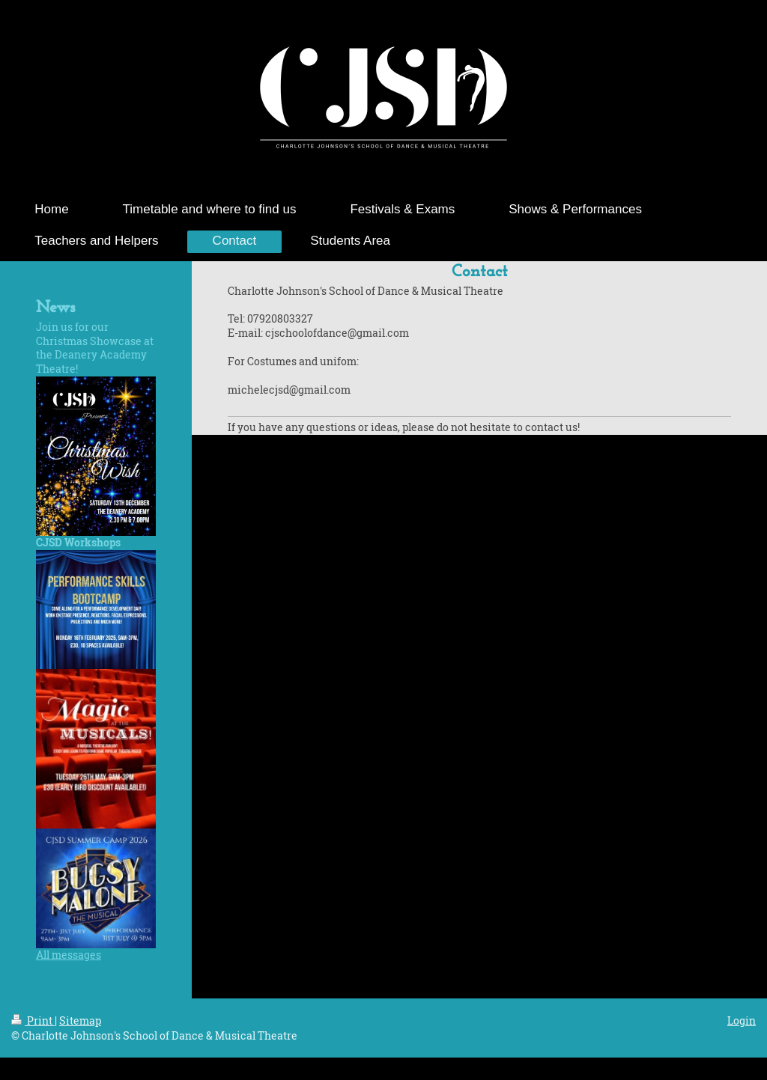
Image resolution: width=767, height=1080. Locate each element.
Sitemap (80, 1020)
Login (741, 1020)
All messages (68, 955)
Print (33, 1020)
